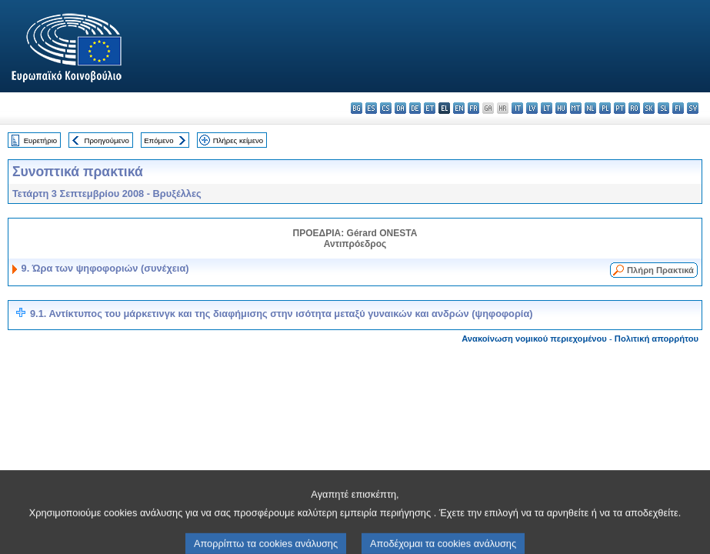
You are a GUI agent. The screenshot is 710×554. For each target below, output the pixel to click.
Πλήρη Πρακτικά (660, 270)
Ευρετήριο (40, 140)
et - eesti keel (429, 108)
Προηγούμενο (106, 140)
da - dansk (400, 108)
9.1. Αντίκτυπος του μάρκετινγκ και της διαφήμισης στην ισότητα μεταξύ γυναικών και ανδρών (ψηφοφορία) (281, 313)
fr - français (473, 108)
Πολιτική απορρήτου (656, 338)
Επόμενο (158, 140)
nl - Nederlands (590, 108)
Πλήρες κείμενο (238, 140)
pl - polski (605, 108)
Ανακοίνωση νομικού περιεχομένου (534, 338)
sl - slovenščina (663, 108)
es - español (371, 108)
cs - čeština (386, 108)
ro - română (634, 108)
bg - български (356, 108)
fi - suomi (678, 108)
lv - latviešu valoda (532, 108)
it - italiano (517, 108)
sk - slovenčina (649, 108)
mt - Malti (576, 108)
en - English (459, 108)
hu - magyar (561, 108)
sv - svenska (692, 108)
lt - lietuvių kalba (546, 108)
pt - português (619, 108)
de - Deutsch (415, 108)
